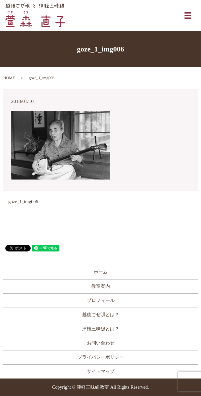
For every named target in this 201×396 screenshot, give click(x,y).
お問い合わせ (101, 343)
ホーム (101, 272)
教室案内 (100, 286)
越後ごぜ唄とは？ (100, 314)
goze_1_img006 (23, 201)
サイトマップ (101, 371)
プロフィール (101, 300)
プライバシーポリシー (101, 357)
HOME (9, 78)
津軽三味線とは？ (100, 328)
